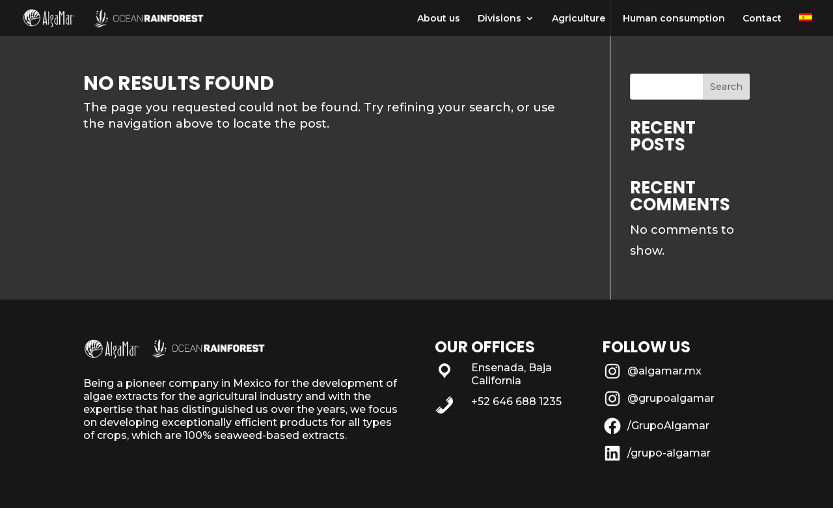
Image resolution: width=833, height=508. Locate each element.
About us (438, 19)
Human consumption (674, 19)
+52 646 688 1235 (516, 401)
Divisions (499, 19)
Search (726, 86)
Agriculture (578, 19)
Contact (762, 19)
